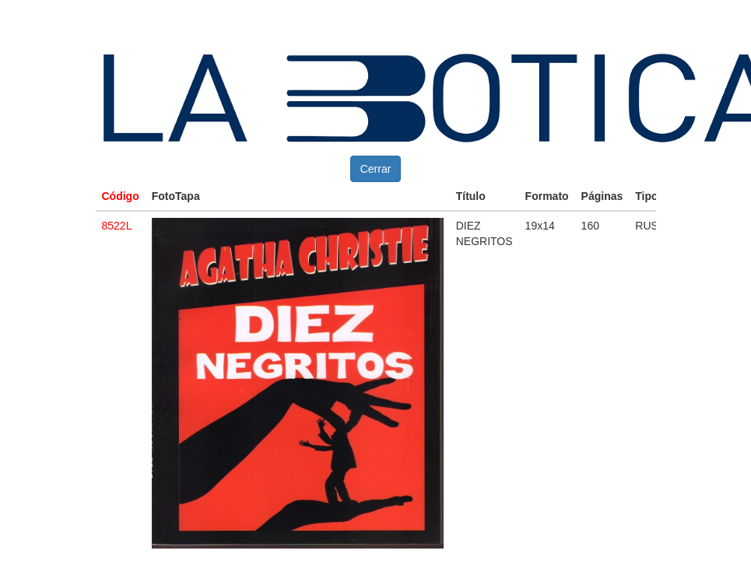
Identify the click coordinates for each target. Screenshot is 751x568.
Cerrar (375, 169)
